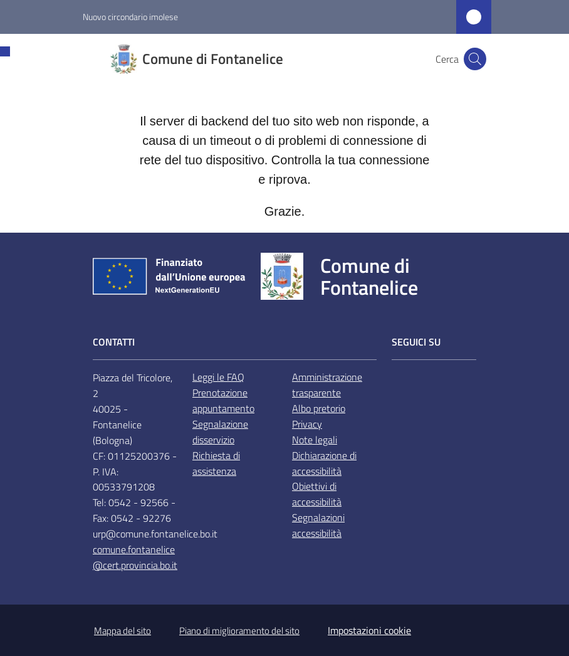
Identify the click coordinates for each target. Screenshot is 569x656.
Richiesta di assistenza (216, 463)
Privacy (307, 423)
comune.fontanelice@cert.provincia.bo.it (135, 557)
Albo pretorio (318, 408)
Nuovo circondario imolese (130, 16)
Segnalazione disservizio (220, 431)
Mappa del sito (122, 630)
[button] (475, 59)
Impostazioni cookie (369, 630)
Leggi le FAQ (218, 376)
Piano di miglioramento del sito (239, 630)
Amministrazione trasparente (327, 384)
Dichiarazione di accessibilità (324, 463)
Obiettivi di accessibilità (317, 494)
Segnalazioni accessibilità (318, 525)
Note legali (314, 439)
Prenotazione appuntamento (223, 400)
